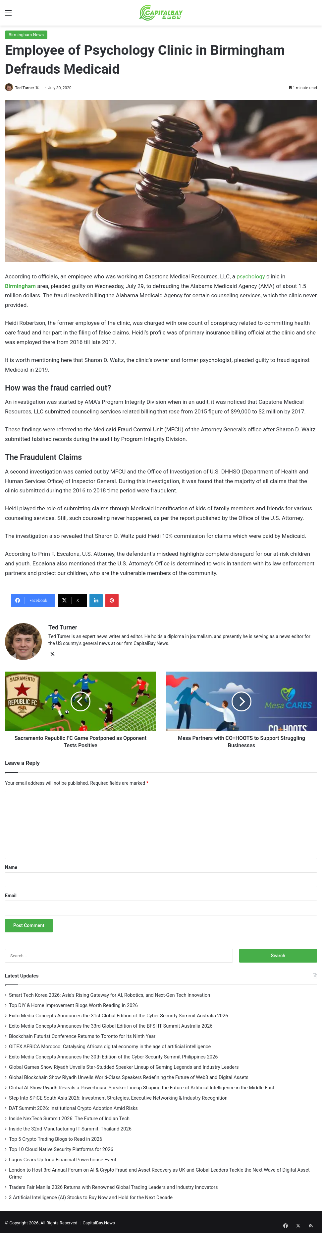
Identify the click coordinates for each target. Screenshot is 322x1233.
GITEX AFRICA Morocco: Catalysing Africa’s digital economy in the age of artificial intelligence (110, 1045)
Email (11, 893)
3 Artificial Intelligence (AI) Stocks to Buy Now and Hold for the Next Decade (91, 1195)
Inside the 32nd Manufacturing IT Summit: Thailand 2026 (70, 1127)
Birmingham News (26, 34)
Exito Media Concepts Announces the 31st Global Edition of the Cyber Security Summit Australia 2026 (118, 1014)
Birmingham (20, 286)
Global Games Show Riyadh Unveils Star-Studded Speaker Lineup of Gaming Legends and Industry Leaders (124, 1065)
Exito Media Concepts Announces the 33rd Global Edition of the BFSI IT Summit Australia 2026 (111, 1024)
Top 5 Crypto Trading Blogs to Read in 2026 (55, 1137)
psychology (251, 276)
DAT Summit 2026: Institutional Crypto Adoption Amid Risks (73, 1106)
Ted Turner (26, 88)
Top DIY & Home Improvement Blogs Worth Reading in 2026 (73, 1003)
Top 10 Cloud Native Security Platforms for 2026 (61, 1147)
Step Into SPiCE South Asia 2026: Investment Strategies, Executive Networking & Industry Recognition (118, 1096)
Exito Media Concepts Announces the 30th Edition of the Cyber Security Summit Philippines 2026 (114, 1055)
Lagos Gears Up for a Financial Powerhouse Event (62, 1158)
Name (11, 865)
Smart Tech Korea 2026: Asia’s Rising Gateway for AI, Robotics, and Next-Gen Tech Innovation (110, 993)
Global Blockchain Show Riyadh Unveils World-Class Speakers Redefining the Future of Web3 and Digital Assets (128, 1075)
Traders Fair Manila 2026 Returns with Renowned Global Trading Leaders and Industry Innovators (113, 1185)
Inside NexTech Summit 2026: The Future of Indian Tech (69, 1117)
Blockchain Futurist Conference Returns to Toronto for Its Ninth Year (83, 1034)
